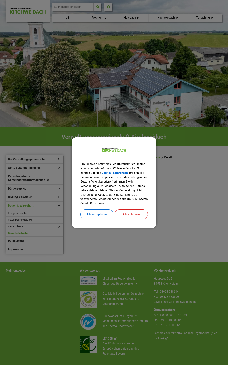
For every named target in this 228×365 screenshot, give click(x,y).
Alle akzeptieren (97, 214)
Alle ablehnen (131, 214)
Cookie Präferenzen (115, 173)
